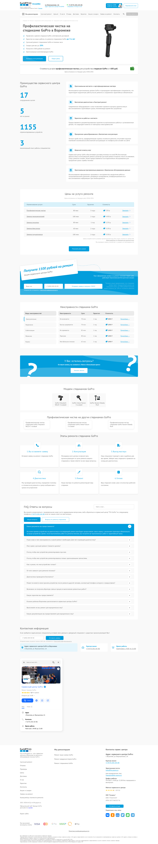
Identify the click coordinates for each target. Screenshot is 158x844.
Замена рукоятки (33, 222)
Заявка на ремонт (106, 14)
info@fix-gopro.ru (112, 770)
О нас (62, 14)
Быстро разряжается (66, 325)
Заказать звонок (79, 370)
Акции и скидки (93, 14)
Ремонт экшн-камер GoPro (63, 755)
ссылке (30, 808)
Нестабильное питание (67, 342)
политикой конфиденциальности (49, 290)
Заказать (126, 210)
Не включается (64, 319)
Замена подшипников (35, 234)
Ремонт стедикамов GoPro (63, 763)
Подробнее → (125, 319)
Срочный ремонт (46, 14)
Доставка (76, 14)
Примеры (23, 769)
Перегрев (63, 336)
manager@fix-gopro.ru (114, 775)
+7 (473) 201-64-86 (75, 5)
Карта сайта (24, 814)
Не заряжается (64, 330)
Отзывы (68, 14)
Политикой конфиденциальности (63, 641)
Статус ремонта (132, 14)
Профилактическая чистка (36, 211)
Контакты (117, 14)
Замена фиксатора (33, 229)
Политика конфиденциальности (79, 831)
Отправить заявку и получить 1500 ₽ (83, 286)
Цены (56, 14)
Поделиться (107, 815)
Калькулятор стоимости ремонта (31, 798)
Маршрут (27, 700)
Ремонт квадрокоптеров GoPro (65, 759)
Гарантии (83, 14)
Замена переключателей (35, 216)
